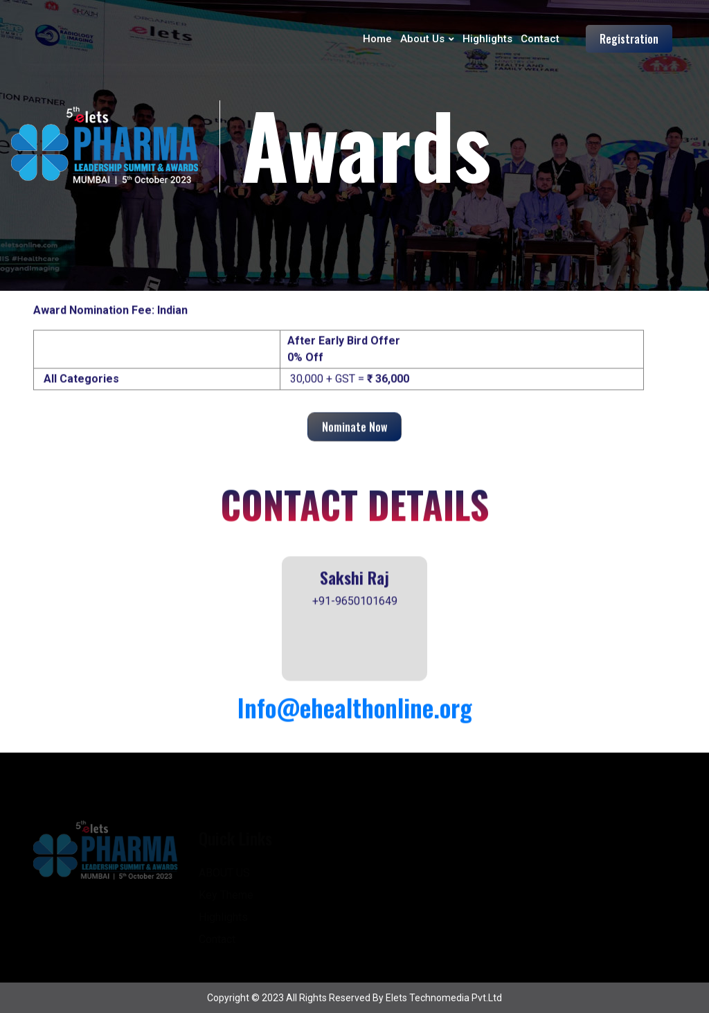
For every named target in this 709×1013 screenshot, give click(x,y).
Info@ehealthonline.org (354, 708)
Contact (540, 39)
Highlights (487, 39)
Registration (629, 38)
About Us (422, 39)
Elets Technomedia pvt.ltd (444, 997)
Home (377, 39)
